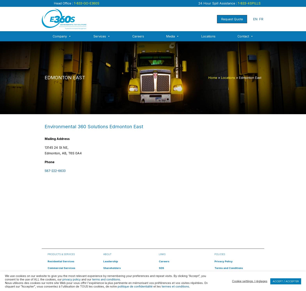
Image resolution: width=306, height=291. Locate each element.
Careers (138, 36)
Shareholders (112, 268)
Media (172, 36)
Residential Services (61, 261)
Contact (245, 36)
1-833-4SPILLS (249, 3)
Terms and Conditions (228, 268)
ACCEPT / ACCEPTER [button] (286, 281)
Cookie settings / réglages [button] (249, 281)
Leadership (110, 261)
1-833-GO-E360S (86, 3)
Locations (208, 36)
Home (212, 78)
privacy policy (71, 279)
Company (62, 36)
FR (261, 19)
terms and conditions (106, 279)
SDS (161, 268)
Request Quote (232, 19)
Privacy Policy (223, 261)
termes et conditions (175, 286)
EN (255, 19)
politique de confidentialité (135, 286)
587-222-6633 (55, 171)
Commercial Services (61, 268)
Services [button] (101, 36)
